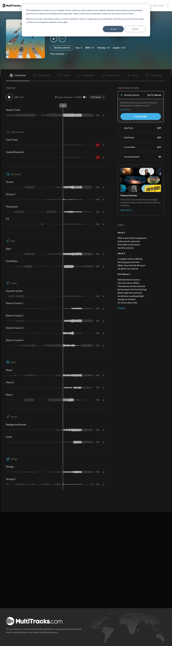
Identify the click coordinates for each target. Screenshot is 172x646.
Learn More (125, 109)
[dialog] (86, 20)
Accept (113, 29)
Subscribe (140, 116)
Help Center (156, 5)
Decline (135, 29)
